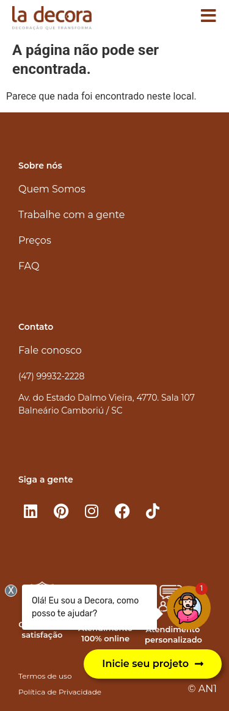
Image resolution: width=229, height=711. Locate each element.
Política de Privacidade (59, 691)
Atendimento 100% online (105, 633)
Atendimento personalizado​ (173, 634)
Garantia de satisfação (41, 629)
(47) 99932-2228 (51, 376)
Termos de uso (44, 675)
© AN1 (202, 689)
